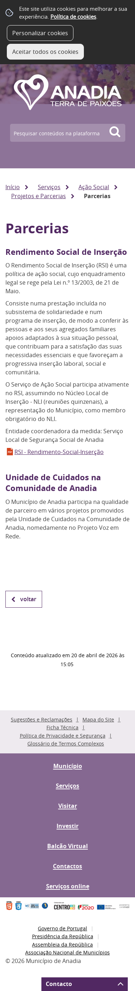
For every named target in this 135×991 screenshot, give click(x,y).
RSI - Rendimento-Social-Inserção (59, 452)
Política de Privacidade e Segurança (62, 735)
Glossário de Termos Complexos (65, 743)
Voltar (28, 599)
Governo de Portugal (62, 928)
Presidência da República (62, 936)
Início (12, 187)
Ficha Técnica (62, 727)
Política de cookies (73, 16)
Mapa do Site (98, 719)
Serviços (49, 187)
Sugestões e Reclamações (41, 719)
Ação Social (93, 187)
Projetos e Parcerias (38, 196)
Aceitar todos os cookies (45, 52)
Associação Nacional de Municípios (67, 952)
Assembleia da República (62, 944)
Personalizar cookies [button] (40, 33)
